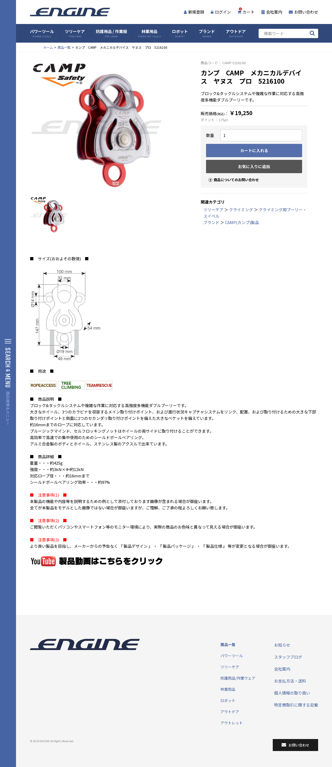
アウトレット (231, 722)
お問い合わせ (303, 12)
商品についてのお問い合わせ (231, 175)
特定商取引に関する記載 (296, 705)
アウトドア (236, 33)
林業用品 (149, 33)
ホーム (48, 47)
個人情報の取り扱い (292, 693)
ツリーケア (75, 33)
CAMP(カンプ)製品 (242, 222)
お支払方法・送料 (290, 681)
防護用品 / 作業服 (111, 33)
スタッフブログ (288, 657)
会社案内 (271, 12)
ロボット (180, 33)
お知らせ (282, 645)
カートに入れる (254, 150)
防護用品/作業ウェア (237, 678)
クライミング (241, 209)
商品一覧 (64, 47)
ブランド (207, 33)
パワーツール (42, 33)
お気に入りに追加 (254, 166)
